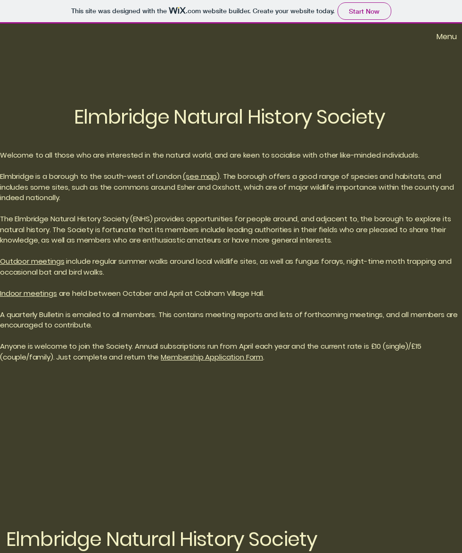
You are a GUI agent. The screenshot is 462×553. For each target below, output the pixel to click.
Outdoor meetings (32, 261)
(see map (200, 176)
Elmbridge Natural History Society (229, 117)
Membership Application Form (212, 357)
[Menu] (430, 36)
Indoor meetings (28, 293)
